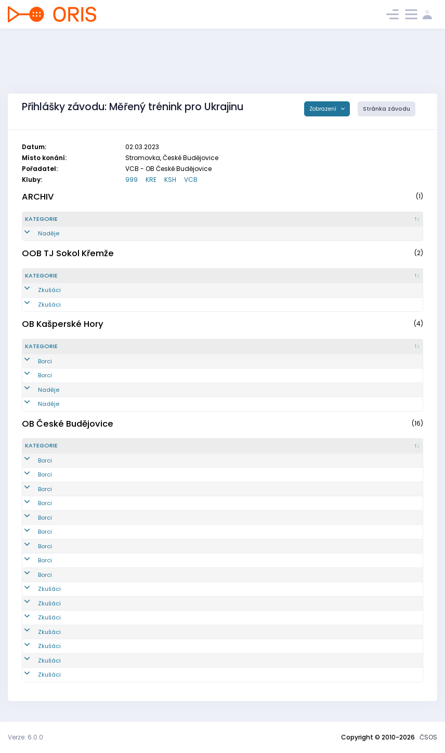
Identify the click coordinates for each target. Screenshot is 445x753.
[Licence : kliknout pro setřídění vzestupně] (328, 219)
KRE (151, 179)
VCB (191, 179)
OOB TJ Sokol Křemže (68, 253)
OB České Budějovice (67, 424)
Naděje (35, 233)
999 (131, 179)
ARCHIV (38, 197)
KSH (170, 179)
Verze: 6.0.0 (25, 737)
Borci (32, 361)
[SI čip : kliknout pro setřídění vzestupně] (391, 219)
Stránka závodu (386, 109)
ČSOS (428, 737)
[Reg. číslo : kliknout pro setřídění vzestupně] (127, 219)
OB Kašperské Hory (62, 324)
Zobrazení (323, 109)
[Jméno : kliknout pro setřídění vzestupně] (227, 219)
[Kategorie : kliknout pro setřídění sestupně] (59, 219)
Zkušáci (36, 290)
